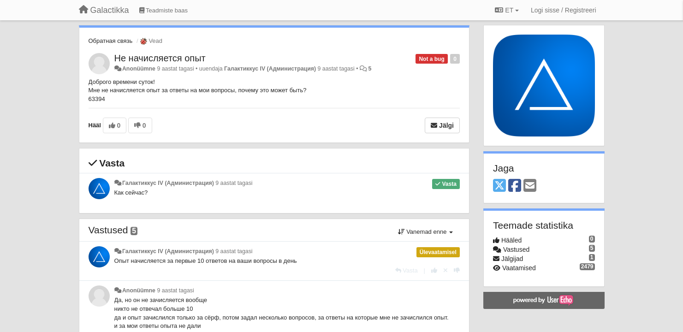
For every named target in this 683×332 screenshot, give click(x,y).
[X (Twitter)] (499, 186)
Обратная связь (111, 40)
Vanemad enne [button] (425, 231)
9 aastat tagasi (233, 183)
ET (506, 10)
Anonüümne (138, 68)
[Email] (529, 186)
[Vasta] (406, 270)
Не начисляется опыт (160, 58)
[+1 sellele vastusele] (434, 270)
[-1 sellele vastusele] (457, 270)
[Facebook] (514, 186)
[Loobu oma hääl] (445, 270)
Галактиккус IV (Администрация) (270, 68)
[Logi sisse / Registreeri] (563, 10)
